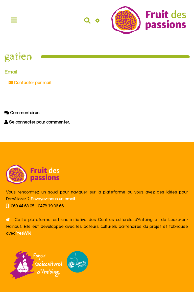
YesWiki (23, 233)
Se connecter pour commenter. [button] (37, 122)
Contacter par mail (30, 82)
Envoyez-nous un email (53, 199)
